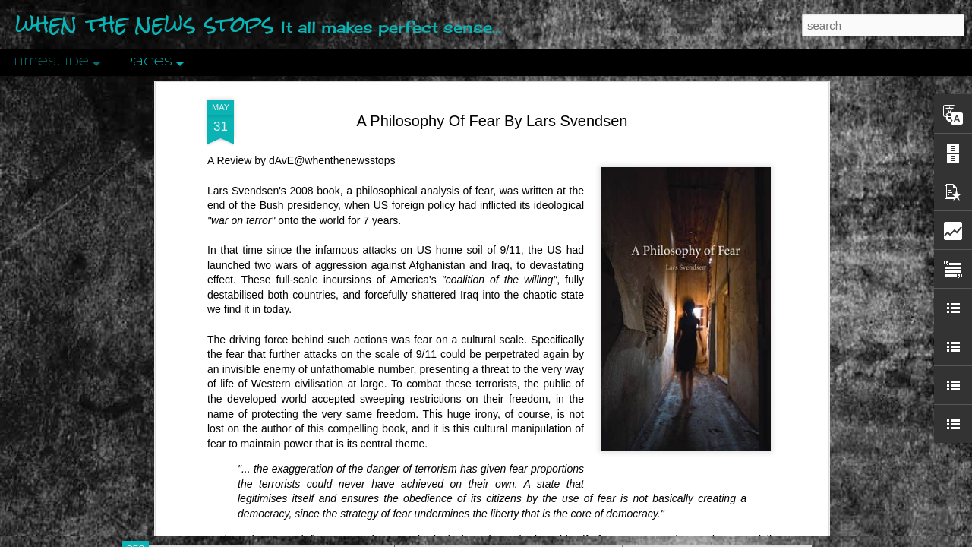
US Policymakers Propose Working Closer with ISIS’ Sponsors (782, 457)
